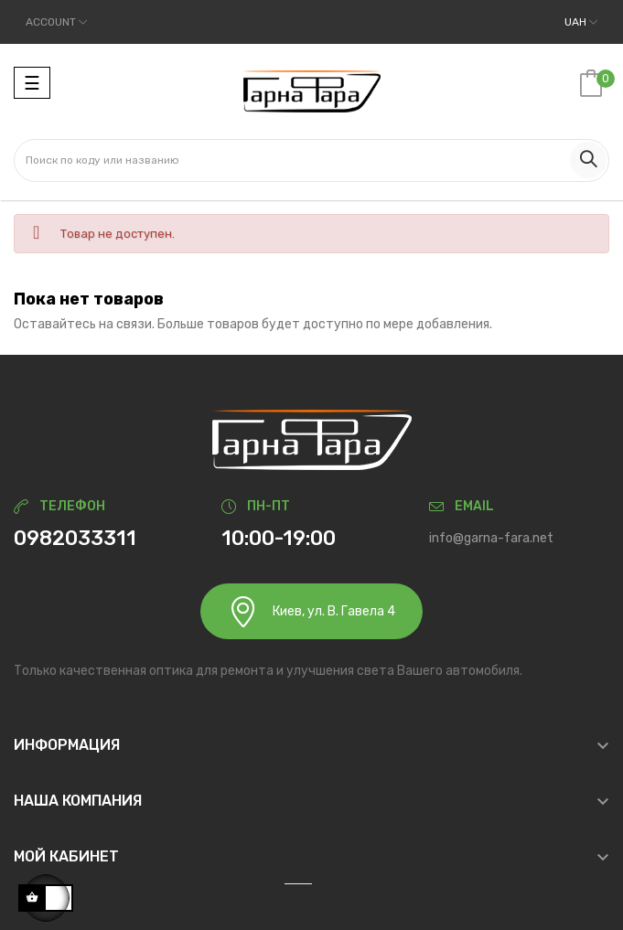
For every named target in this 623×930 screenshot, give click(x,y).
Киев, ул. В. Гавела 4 (311, 611)
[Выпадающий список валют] (581, 22)
